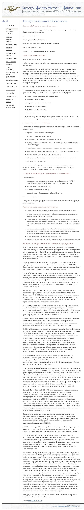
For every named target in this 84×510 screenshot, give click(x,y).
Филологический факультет (58, 506)
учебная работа (11, 44)
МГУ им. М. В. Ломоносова (71, 506)
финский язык (11, 83)
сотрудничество (11, 96)
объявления (10, 25)
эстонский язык (11, 86)
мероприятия (10, 90)
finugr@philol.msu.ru (35, 501)
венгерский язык (12, 80)
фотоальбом (10, 93)
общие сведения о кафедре (10, 31)
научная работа (11, 58)
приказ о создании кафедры (9, 39)
